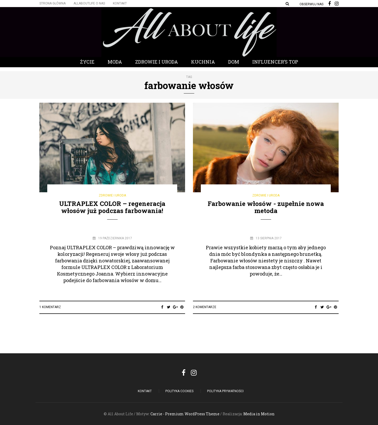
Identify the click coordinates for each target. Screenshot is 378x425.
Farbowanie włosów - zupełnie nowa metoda (266, 207)
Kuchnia (203, 62)
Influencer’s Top (275, 62)
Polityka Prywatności (225, 391)
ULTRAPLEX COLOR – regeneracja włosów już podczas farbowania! (112, 207)
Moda (115, 62)
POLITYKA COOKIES (179, 391)
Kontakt (120, 3)
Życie (87, 62)
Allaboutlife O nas (89, 3)
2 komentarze (204, 307)
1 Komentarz (50, 307)
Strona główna (52, 3)
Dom (233, 62)
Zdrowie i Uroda (156, 62)
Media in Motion (259, 413)
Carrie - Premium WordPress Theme (184, 413)
